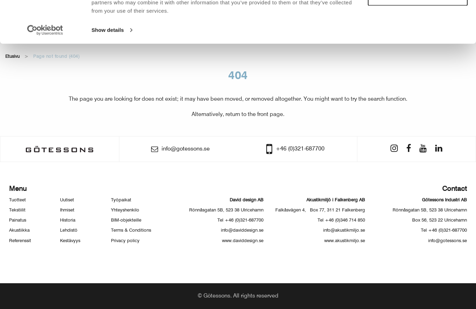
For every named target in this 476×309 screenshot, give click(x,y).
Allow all (418, 17)
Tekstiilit (17, 210)
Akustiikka (19, 230)
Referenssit (20, 241)
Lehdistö (68, 230)
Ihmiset (67, 210)
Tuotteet (17, 200)
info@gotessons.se (447, 241)
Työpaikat (121, 200)
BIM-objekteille (126, 220)
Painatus (17, 220)
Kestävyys (70, 241)
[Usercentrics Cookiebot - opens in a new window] (45, 69)
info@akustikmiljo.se (344, 230)
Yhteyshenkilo (125, 210)
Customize (418, 37)
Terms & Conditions (131, 230)
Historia (67, 220)
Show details (107, 69)
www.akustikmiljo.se (344, 241)
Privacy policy (125, 241)
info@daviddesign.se (242, 230)
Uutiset (67, 200)
